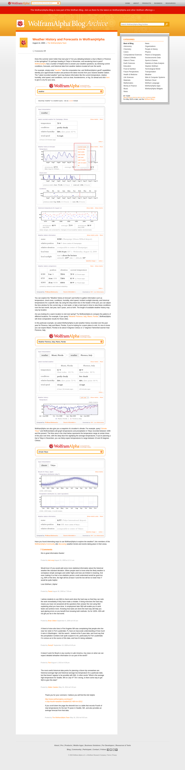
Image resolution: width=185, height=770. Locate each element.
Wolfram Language (152, 83)
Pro (62, 745)
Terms (109, 755)
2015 (125, 97)
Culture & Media (130, 58)
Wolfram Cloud (150, 80)
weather (58, 70)
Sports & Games (151, 60)
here (108, 77)
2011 (144, 97)
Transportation (150, 72)
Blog (69, 750)
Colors (126, 52)
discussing (62, 544)
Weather (148, 75)
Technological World (152, 69)
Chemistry (127, 49)
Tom (49, 662)
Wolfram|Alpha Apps (152, 86)
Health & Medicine (130, 75)
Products (68, 745)
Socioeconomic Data (153, 58)
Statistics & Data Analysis (154, 63)
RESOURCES (171, 3)
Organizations (150, 46)
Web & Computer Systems (155, 77)
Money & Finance (130, 86)
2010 (148, 97)
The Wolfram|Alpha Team (56, 43)
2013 (134, 97)
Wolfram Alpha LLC (79, 755)
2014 (130, 97)
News (126, 91)
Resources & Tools (123, 745)
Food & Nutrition (130, 69)
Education (127, 66)
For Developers (108, 745)
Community (76, 750)
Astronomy (128, 46)
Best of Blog (129, 43)
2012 (139, 97)
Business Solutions (92, 745)
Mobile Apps (78, 745)
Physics (148, 52)
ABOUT (136, 3)
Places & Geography (153, 55)
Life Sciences (129, 77)
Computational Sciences (133, 55)
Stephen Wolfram (151, 66)
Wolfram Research (94, 755)
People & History (151, 49)
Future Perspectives (131, 72)
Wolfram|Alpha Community (45, 544)
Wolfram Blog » (150, 99)
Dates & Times (129, 60)
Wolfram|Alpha (40, 64)
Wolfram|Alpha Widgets (154, 89)
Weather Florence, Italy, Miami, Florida (83, 316)
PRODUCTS (146, 3)
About (56, 745)
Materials (127, 80)
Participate (87, 750)
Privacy (114, 755)
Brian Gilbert (52, 621)
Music (126, 89)
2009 (153, 97)
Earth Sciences (129, 63)
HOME (127, 3)
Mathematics (128, 83)
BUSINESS (158, 3)
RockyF (50, 645)
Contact (96, 750)
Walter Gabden (53, 687)
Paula (50, 591)
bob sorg (51, 560)
